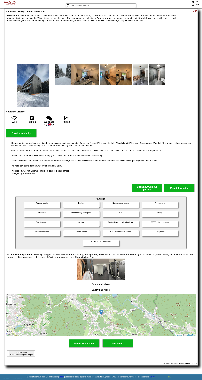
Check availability (21, 133)
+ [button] (10, 298)
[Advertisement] (101, 43)
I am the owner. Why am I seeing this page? (21, 353)
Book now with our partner (147, 188)
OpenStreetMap (189, 335)
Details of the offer (84, 343)
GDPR (152, 377)
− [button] (10, 302)
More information (179, 188)
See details (118, 343)
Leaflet (179, 335)
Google (61, 377)
